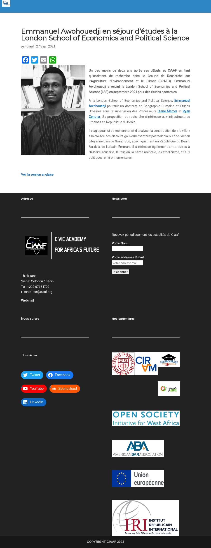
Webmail (27, 300)
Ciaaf (30, 46)
